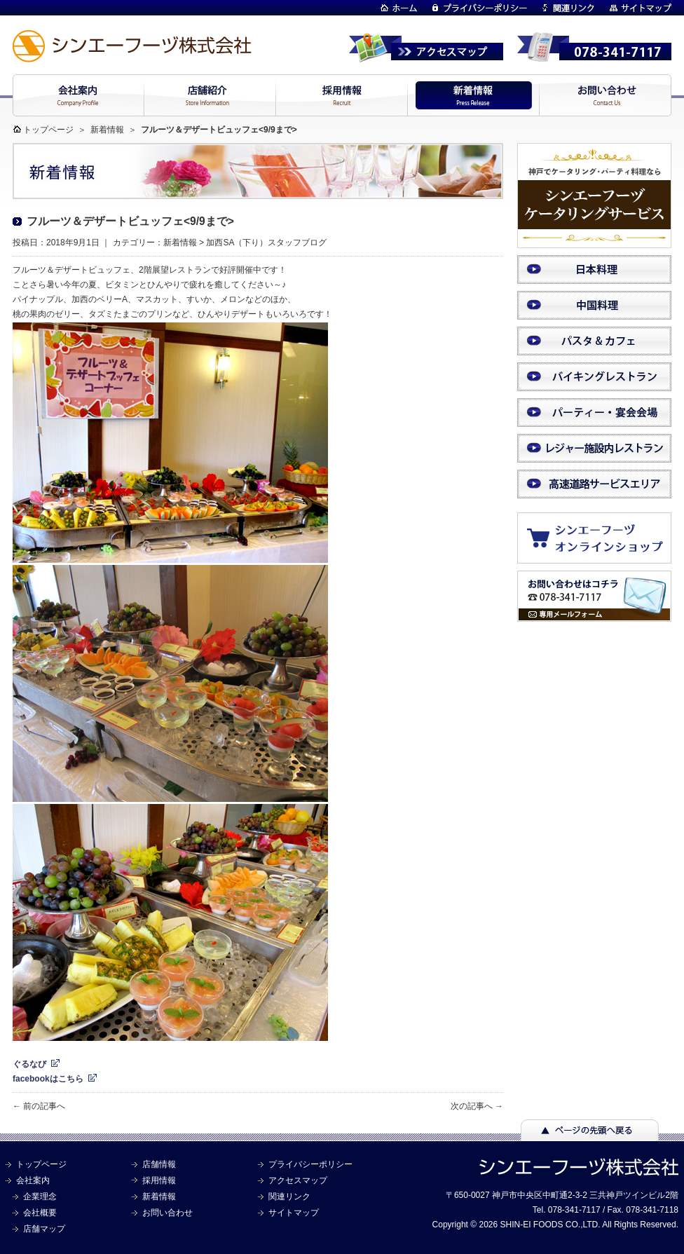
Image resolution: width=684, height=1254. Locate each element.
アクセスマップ (297, 1180)
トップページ (48, 130)
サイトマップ (293, 1213)
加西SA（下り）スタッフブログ (266, 242)
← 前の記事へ (39, 1106)
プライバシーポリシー (310, 1164)
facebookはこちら (48, 1079)
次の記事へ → (477, 1106)
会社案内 (33, 1180)
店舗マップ (44, 1229)
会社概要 (40, 1213)
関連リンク (289, 1196)
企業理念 (40, 1196)
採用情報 (159, 1180)
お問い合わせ (167, 1213)
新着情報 (107, 130)
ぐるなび (29, 1064)
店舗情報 (159, 1164)
